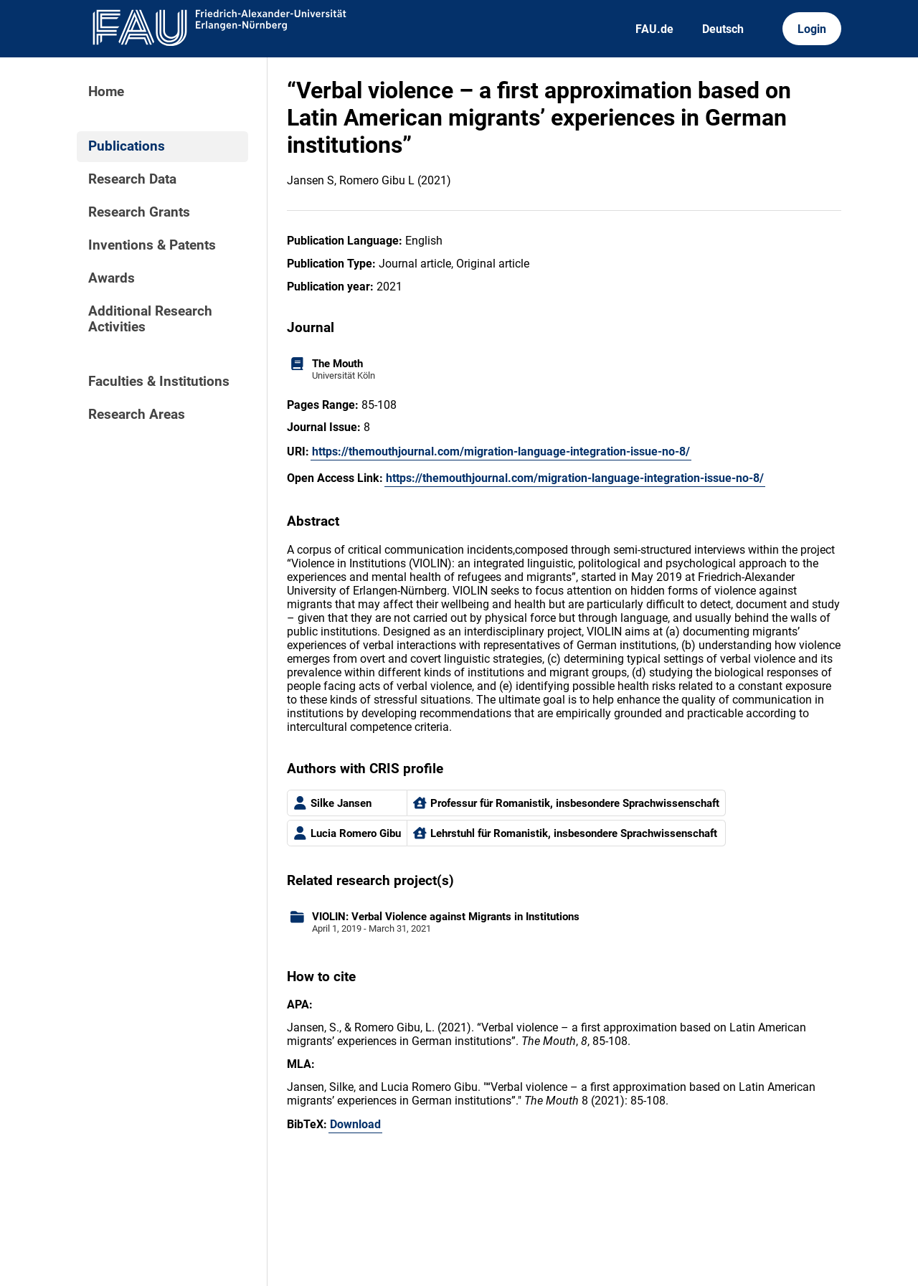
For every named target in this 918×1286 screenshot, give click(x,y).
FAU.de (654, 29)
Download (355, 1124)
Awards (111, 278)
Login (812, 29)
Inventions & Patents (152, 245)
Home (106, 92)
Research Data (132, 179)
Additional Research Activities (150, 319)
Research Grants (139, 212)
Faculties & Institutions (159, 381)
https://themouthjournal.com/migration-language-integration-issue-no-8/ (501, 451)
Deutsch (723, 29)
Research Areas (136, 414)
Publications (126, 146)
